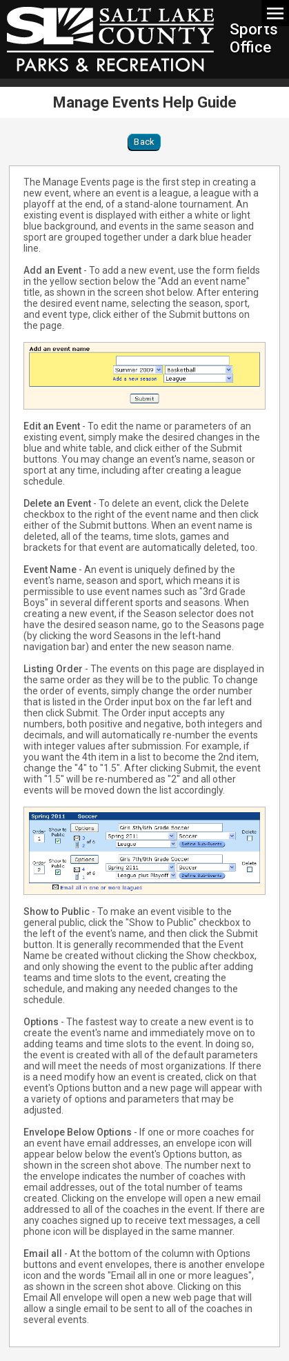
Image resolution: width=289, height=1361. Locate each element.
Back (144, 142)
